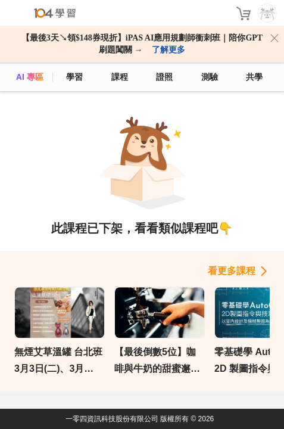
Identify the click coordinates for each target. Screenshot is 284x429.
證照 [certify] (164, 77)
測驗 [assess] (209, 77)
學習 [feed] (74, 77)
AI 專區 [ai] (29, 77)
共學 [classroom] (254, 77)
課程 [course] (119, 77)
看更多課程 (231, 271)
